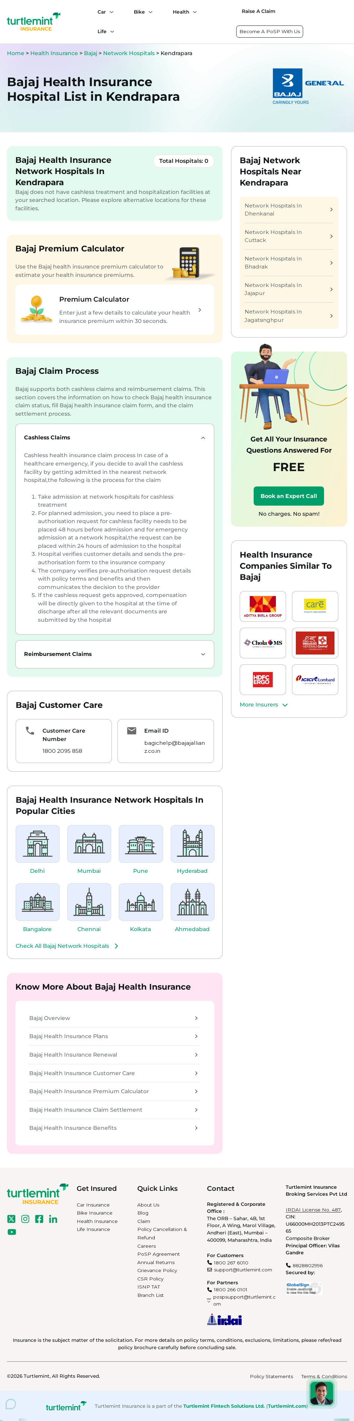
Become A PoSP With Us (269, 31)
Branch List (150, 1295)
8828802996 (308, 1265)
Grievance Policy (157, 1270)
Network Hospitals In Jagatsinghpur (289, 315)
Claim (143, 1221)
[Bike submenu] (149, 11)
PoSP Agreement (158, 1254)
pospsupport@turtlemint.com (244, 1300)
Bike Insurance (95, 1213)
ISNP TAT (148, 1287)
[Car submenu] (110, 11)
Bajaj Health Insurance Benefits (113, 1128)
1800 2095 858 (62, 751)
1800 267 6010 (231, 1262)
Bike (139, 12)
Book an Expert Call (289, 496)
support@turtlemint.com (243, 1269)
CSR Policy (150, 1279)
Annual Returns (156, 1262)
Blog (142, 1213)
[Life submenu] (110, 31)
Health (181, 12)
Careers (146, 1246)
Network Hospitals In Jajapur (289, 289)
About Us (148, 1205)
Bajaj (91, 53)
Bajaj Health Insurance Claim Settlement (113, 1109)
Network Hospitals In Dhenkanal (289, 209)
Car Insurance (93, 1205)
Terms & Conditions (324, 1376)
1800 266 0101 (230, 1289)
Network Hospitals (129, 53)
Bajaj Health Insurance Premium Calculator (113, 1091)
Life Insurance (93, 1229)
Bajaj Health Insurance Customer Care (113, 1073)
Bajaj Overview (113, 1018)
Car (102, 12)
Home (15, 53)
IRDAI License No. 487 (313, 1209)
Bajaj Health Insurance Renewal (113, 1054)
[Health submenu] (193, 11)
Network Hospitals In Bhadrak (289, 262)
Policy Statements (271, 1376)
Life (102, 31)
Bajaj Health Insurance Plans (113, 1036)
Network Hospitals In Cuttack (289, 236)
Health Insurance (54, 53)
